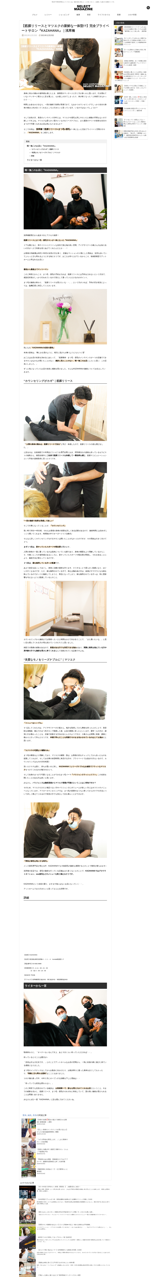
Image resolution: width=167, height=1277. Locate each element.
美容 (89, 15)
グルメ (34, 15)
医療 (119, 15)
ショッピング (64, 15)
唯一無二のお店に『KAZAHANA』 (42, 146)
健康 (78, 15)
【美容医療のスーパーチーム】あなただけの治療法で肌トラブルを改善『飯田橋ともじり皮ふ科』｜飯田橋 (134, 29)
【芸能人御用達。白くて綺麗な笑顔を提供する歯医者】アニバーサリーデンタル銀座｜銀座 (134, 63)
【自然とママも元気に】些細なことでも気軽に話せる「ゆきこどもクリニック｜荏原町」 (134, 88)
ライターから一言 (35, 160)
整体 (25, 1116)
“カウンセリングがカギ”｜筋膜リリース (45, 149)
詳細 (32, 156)
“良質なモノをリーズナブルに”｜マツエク (45, 153)
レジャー (48, 15)
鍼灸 (30, 1116)
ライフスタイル (104, 15)
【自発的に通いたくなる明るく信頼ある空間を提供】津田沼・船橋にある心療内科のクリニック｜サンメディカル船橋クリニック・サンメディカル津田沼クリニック (130, 76)
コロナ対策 (132, 15)
